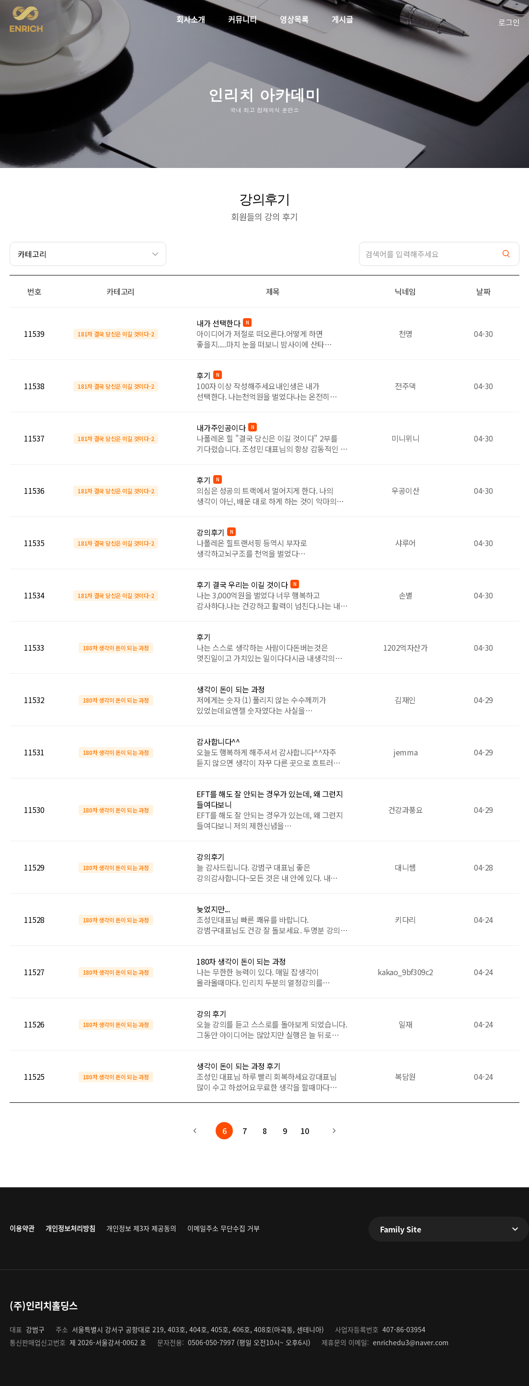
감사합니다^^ (218, 741)
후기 (209, 375)
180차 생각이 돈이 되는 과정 (241, 961)
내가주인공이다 (226, 427)
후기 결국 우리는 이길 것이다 (247, 584)
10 (304, 1130)
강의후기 (216, 532)
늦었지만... (213, 909)
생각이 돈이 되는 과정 (230, 689)
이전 (195, 1130)
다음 (334, 1130)
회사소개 (190, 19)
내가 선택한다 (224, 323)
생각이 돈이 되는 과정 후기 (238, 1066)
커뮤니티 (242, 19)
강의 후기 (211, 1013)
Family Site (400, 1229)
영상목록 (294, 19)
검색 (506, 254)
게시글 (342, 19)
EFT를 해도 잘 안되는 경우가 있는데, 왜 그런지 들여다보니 (269, 799)
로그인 (509, 22)
